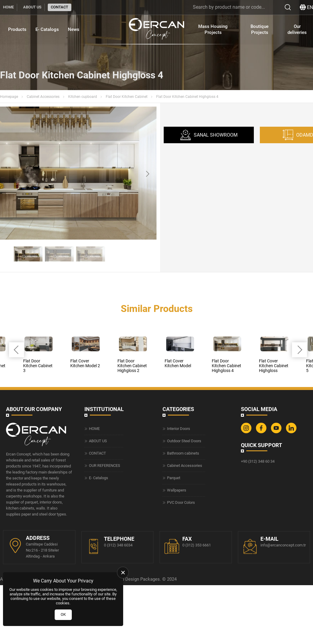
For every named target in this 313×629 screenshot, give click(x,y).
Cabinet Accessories (43, 97)
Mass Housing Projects (213, 29)
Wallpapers (176, 490)
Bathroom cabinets (183, 453)
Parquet (173, 478)
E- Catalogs (47, 29)
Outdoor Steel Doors (184, 441)
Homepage (9, 97)
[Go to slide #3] (90, 254)
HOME (8, 7)
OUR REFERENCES (104, 465)
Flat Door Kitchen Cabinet (126, 97)
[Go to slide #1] (28, 254)
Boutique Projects (260, 29)
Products (17, 29)
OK (63, 614)
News (73, 29)
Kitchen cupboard (82, 97)
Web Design (127, 579)
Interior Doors (178, 428)
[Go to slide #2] (59, 254)
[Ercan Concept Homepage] (156, 29)
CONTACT (59, 7)
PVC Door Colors (181, 502)
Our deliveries (297, 29)
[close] (123, 573)
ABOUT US (32, 7)
